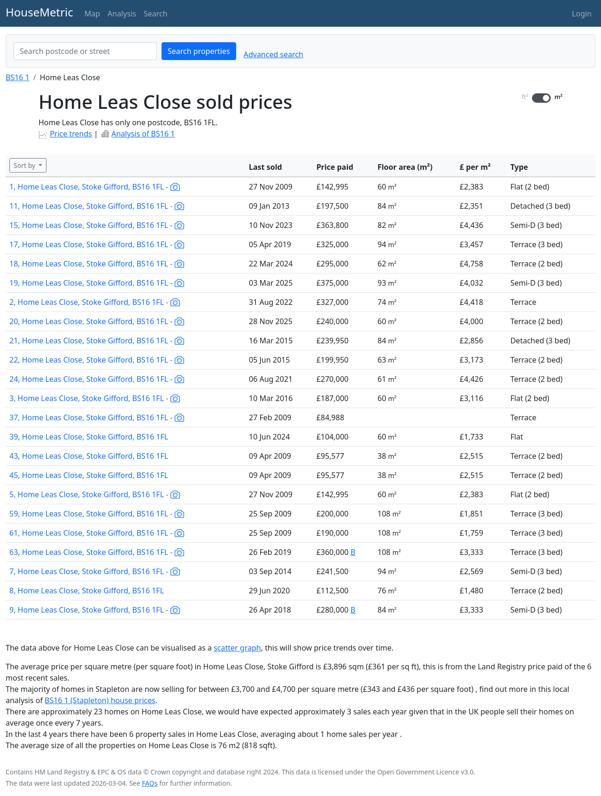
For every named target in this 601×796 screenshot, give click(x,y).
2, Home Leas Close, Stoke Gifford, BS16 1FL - (94, 302)
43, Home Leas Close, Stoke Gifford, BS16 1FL (88, 456)
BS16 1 (18, 77)
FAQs (149, 783)
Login (582, 13)
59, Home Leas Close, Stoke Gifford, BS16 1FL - (96, 513)
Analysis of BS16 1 (143, 134)
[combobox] (85, 51)
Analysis (122, 13)
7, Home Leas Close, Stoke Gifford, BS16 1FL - (94, 571)
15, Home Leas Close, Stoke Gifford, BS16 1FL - (96, 225)
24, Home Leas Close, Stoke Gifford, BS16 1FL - (96, 379)
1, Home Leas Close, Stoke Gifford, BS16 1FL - (94, 187)
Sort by (25, 165)
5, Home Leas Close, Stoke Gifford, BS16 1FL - (94, 494)
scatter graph (237, 648)
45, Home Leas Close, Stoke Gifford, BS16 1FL (88, 475)
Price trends (71, 134)
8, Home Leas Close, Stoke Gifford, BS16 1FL (86, 590)
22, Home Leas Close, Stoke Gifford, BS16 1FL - (96, 360)
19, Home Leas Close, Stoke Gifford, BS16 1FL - (96, 283)
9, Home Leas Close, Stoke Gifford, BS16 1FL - (94, 610)
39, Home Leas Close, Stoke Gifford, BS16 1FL (88, 437)
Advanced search (273, 54)
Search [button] (156, 13)
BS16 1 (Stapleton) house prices (100, 700)
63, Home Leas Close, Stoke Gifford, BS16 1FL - (96, 552)
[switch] (541, 98)
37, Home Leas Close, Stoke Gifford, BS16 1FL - (96, 417)
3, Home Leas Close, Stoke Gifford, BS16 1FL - (94, 398)
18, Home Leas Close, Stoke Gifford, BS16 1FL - (96, 263)
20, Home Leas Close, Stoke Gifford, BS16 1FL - (96, 321)
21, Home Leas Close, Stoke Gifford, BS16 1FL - (96, 340)
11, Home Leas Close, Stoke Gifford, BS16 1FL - (96, 206)
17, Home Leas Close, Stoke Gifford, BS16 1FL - (96, 244)
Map (92, 13)
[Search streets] (85, 51)
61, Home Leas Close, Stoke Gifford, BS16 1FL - (96, 533)
